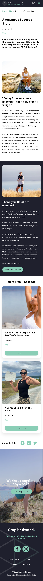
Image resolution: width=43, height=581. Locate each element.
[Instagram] (25, 549)
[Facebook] (17, 549)
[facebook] (23, 443)
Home (4, 11)
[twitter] (35, 443)
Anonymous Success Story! (25, 11)
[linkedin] (29, 443)
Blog (10, 11)
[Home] (13, 3)
